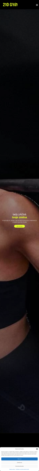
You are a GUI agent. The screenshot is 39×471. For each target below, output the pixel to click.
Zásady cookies (12, 469)
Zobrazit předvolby (19, 466)
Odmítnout (19, 462)
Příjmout (19, 459)
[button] (37, 449)
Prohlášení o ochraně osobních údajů (22, 469)
